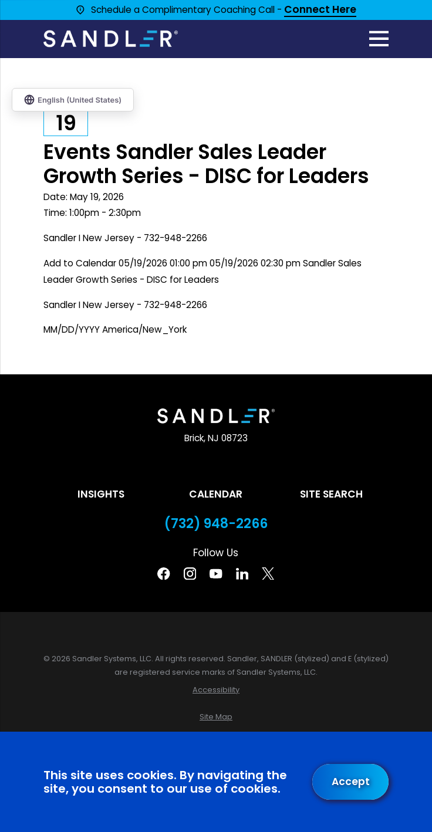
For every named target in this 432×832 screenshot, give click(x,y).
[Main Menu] (379, 39)
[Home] (110, 39)
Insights (100, 494)
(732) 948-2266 (216, 524)
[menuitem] (216, 689)
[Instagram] (190, 573)
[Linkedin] (242, 573)
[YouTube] (216, 573)
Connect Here (320, 10)
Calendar (215, 494)
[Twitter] (268, 573)
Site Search (331, 494)
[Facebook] (163, 573)
